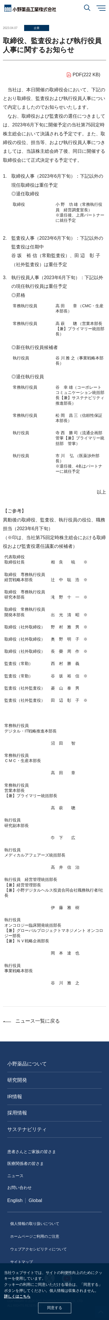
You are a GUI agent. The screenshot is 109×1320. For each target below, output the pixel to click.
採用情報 (17, 1113)
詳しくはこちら (17, 1296)
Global (35, 1200)
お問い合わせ (19, 1187)
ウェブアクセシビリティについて (38, 1249)
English (14, 1200)
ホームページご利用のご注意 (34, 1236)
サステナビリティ (27, 1129)
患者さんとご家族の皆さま (31, 1151)
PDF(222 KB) (86, 74)
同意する (54, 1308)
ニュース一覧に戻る (37, 1021)
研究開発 (17, 1080)
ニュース (15, 1175)
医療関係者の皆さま (25, 1163)
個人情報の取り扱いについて (34, 1223)
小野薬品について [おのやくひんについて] (27, 1064)
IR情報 (14, 1096)
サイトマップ (21, 1262)
